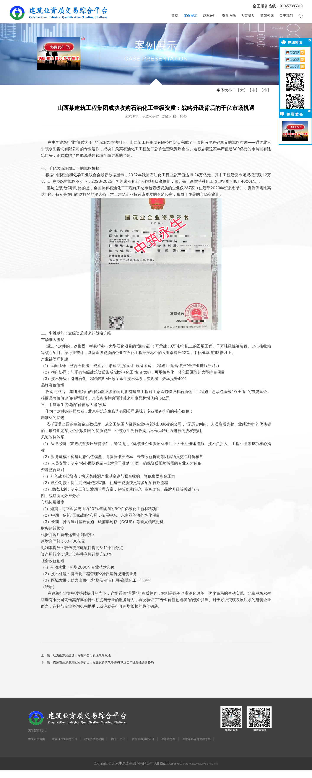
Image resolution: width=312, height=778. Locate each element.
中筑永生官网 (38, 746)
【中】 (253, 90)
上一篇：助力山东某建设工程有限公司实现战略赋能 (81, 656)
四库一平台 (134, 746)
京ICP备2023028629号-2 (193, 771)
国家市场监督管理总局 (225, 746)
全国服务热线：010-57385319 (278, 6)
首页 (174, 16)
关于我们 (286, 16)
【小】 (265, 90)
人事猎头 (248, 16)
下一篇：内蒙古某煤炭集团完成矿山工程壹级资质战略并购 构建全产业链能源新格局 (105, 665)
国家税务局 (193, 746)
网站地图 (219, 771)
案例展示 (190, 16)
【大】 (242, 90)
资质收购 (229, 16)
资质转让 (209, 16)
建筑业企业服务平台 (71, 746)
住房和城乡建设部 (163, 746)
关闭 (84, 40)
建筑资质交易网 (106, 746)
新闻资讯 (267, 16)
